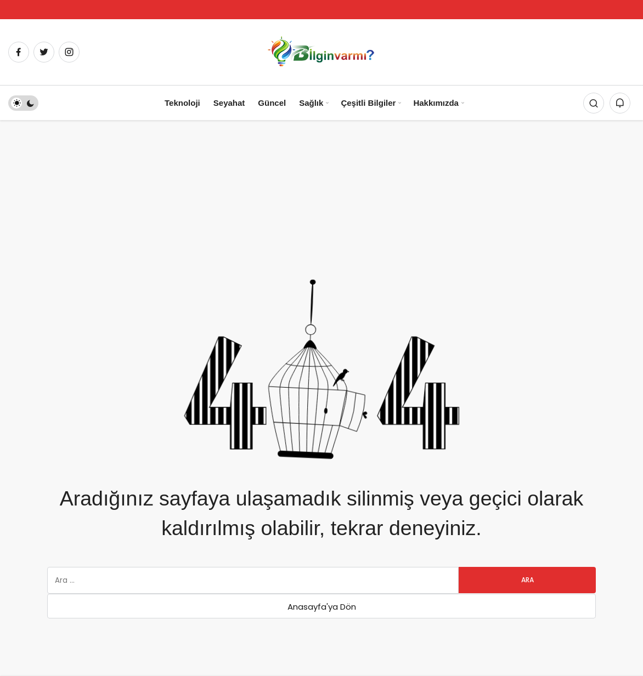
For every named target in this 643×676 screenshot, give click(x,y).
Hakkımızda (436, 102)
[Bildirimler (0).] (620, 103)
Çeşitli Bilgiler (368, 102)
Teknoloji (182, 102)
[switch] (23, 103)
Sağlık (311, 102)
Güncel (272, 102)
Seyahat (229, 102)
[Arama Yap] (593, 103)
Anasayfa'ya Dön (321, 606)
